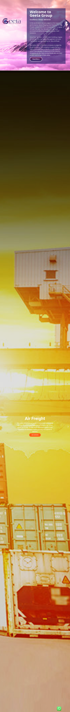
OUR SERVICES (34, 435)
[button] (2, 427)
